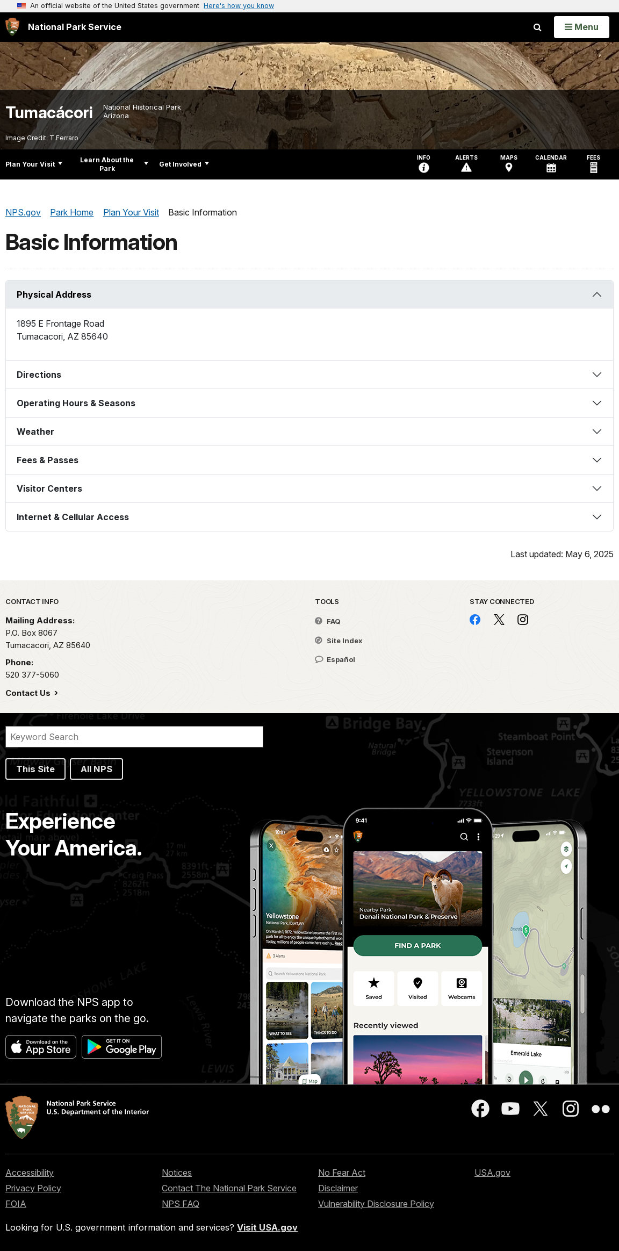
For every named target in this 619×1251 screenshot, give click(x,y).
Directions (39, 374)
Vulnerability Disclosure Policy (376, 1203)
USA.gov (492, 1172)
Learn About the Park (114, 164)
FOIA (15, 1203)
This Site (35, 769)
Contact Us (29, 693)
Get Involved (184, 164)
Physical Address (54, 294)
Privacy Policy (33, 1188)
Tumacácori (48, 112)
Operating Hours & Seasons (76, 403)
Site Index (339, 640)
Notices (177, 1172)
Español (335, 659)
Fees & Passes (47, 460)
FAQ (328, 621)
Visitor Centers (49, 488)
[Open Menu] (581, 27)
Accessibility (29, 1172)
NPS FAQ (180, 1203)
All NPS (96, 769)
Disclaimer (338, 1188)
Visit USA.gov (267, 1227)
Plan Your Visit (33, 164)
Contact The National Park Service (229, 1188)
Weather (35, 431)
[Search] (134, 736)
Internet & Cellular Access (73, 517)
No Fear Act (341, 1172)
